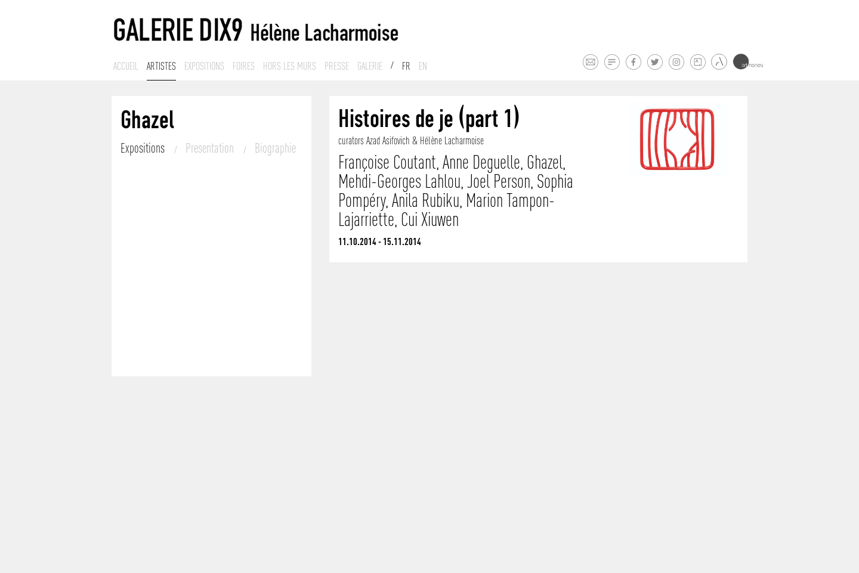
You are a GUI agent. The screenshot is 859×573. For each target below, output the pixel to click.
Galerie (369, 66)
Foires (244, 66)
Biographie (275, 148)
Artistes (161, 66)
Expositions (204, 66)
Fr (406, 66)
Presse (337, 66)
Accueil (125, 66)
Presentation (211, 148)
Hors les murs (289, 66)
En (423, 66)
